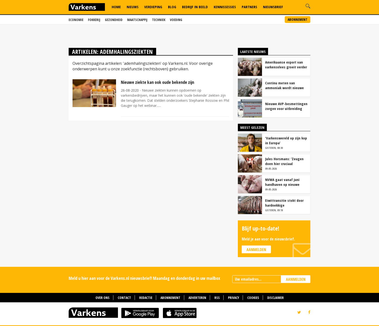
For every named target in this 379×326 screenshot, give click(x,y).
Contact (124, 297)
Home (116, 6)
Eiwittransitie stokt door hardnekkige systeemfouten (284, 203)
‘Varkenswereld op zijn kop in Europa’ (286, 140)
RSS (217, 297)
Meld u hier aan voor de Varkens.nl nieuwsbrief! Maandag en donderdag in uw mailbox (144, 278)
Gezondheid (114, 19)
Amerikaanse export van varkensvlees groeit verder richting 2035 (286, 64)
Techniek (158, 19)
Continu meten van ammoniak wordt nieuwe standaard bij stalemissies (286, 85)
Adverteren (197, 297)
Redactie (145, 297)
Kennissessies (225, 6)
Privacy (233, 297)
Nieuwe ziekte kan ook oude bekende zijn (157, 82)
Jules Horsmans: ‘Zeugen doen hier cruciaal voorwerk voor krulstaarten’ (284, 161)
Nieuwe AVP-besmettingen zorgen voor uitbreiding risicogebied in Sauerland (286, 106)
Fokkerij (94, 19)
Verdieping (153, 6)
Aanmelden (256, 249)
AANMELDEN (296, 279)
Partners (249, 6)
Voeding (176, 19)
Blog (172, 6)
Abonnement (297, 19)
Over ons (102, 297)
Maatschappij (137, 19)
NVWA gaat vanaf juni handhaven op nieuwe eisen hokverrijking (282, 182)
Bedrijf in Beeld (195, 6)
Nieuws (132, 6)
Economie (76, 19)
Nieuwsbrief (273, 6)
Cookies (253, 297)
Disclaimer (275, 297)
